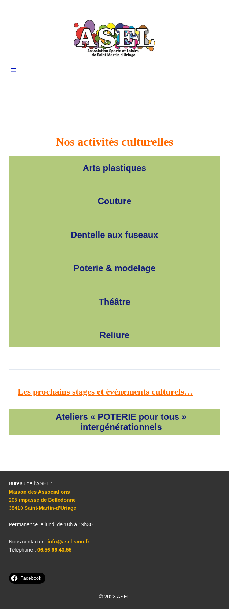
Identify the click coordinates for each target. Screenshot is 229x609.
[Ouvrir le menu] (13, 70)
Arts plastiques (114, 168)
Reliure (114, 335)
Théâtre (114, 302)
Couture (115, 201)
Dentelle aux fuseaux (114, 235)
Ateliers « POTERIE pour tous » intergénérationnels (121, 422)
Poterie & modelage (114, 268)
